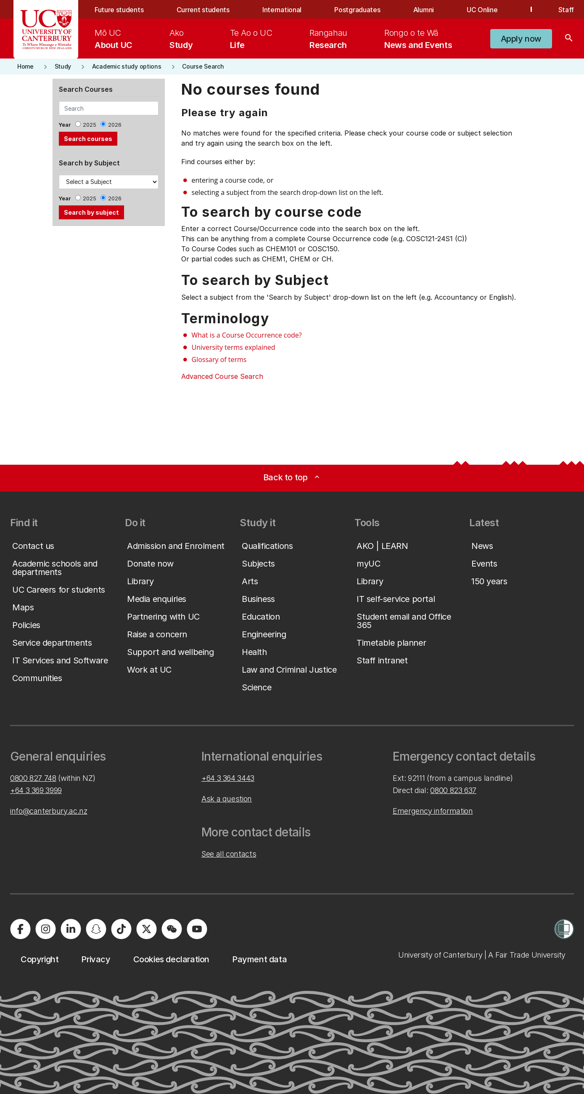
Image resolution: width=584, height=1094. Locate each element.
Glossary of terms (219, 359)
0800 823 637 (453, 790)
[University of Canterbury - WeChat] (171, 929)
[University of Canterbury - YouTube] (197, 929)
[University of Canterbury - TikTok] (121, 929)
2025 (89, 125)
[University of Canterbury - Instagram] (45, 929)
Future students (119, 9)
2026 (115, 125)
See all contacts (228, 853)
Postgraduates (357, 9)
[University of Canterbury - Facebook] (20, 929)
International (281, 9)
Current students (203, 9)
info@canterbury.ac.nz (48, 811)
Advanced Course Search (222, 376)
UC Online (482, 9)
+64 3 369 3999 (36, 790)
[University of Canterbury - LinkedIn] (71, 929)
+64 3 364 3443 (227, 778)
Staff (566, 9)
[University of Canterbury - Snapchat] (96, 929)
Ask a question (226, 798)
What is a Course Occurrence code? (247, 335)
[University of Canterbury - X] (146, 929)
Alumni (423, 9)
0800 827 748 (33, 778)
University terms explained (233, 347)
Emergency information (433, 811)
